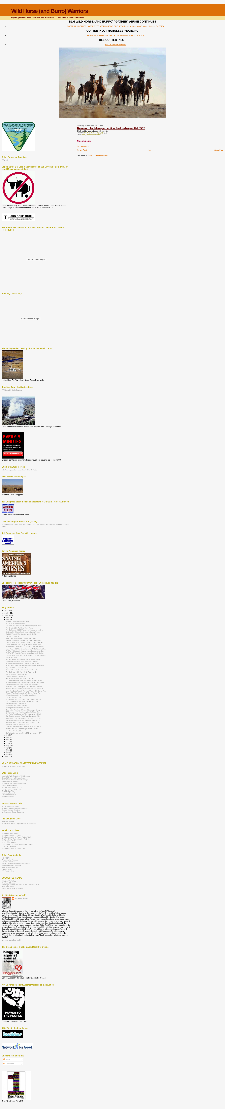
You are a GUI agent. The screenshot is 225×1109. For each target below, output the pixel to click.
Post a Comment (83, 146)
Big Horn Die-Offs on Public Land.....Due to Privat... (23, 632)
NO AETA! (5, 858)
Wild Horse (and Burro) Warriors (49, 11)
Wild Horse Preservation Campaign (15, 780)
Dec (8, 617)
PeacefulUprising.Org (10, 867)
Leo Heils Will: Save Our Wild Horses (16, 776)
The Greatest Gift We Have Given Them (19, 628)
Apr (7, 748)
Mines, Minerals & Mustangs (12, 888)
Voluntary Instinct (8, 793)
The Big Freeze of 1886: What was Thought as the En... (24, 630)
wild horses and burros (93, 135)
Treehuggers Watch (9, 841)
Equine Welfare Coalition (11, 810)
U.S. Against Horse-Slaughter (13, 812)
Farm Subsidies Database (11, 865)
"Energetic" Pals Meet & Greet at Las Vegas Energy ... (24, 710)
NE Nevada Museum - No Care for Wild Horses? (22, 661)
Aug (8, 739)
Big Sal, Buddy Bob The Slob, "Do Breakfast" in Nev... (24, 699)
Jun (7, 743)
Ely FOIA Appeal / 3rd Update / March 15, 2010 (21, 634)
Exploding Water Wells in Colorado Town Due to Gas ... (24, 727)
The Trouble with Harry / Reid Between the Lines (22, 701)
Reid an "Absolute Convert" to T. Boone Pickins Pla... (23, 693)
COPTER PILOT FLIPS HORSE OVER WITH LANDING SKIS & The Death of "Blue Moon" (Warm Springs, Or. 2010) (115, 26)
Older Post (218, 150)
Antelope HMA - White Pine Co (16, 674)
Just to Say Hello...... (13, 657)
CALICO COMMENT (13, 636)
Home (150, 150)
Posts (6, 1060)
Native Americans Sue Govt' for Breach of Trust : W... (23, 720)
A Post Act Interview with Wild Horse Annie (20, 678)
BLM (83, 135)
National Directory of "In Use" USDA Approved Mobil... (24, 640)
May (8, 746)
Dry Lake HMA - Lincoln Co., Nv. (16, 668)
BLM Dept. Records (9, 846)
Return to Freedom (9, 795)
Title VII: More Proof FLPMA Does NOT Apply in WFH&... (25, 642)
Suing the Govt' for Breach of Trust (17, 724)
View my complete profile (12, 940)
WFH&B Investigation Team (12, 787)
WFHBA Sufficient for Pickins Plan (17, 621)
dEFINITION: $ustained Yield (15, 623)
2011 (6, 611)
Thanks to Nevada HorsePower (13, 766)
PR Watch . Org (8, 871)
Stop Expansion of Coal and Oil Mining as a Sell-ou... (23, 659)
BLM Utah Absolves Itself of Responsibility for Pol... (23, 663)
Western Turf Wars (9, 881)
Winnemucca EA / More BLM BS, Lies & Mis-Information (24, 647)
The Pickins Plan (8, 791)
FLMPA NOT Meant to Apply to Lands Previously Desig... (25, 653)
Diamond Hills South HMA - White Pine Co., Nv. (22, 670)
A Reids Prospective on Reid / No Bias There (21, 695)
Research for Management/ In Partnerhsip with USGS (111, 128)
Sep (8, 737)
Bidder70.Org (7, 869)
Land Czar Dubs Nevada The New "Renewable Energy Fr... (26, 691)
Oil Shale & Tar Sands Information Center (17, 844)
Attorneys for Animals (10, 860)
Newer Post (82, 150)
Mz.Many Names (21, 898)
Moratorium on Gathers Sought (16, 705)
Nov (8, 619)
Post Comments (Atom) (98, 155)
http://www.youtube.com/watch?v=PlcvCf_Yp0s (19, 470)
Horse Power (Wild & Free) (12, 789)
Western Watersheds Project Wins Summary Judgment (24, 689)
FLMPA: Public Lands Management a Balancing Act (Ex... (25, 651)
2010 (6, 613)
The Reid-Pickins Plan (13, 697)
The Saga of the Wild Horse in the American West (20, 885)
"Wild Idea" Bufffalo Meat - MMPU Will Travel (21, 638)
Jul (7, 741)
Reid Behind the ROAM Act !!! (16, 703)
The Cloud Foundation (10, 782)
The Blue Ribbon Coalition (11, 835)
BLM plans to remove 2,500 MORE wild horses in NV (23, 733)
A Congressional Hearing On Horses (18, 708)
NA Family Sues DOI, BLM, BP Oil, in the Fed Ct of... (23, 718)
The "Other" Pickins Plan (14, 731)
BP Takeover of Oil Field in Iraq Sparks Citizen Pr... (23, 712)
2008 (6, 756)
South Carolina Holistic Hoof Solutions (16, 864)
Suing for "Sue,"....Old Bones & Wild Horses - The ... (23, 722)
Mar (7, 750)
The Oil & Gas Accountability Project (15, 839)
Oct (7, 735)
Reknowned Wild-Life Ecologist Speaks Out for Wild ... (24, 645)
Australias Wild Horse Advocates (14, 783)
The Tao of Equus (8, 883)
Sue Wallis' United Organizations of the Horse (19, 823)
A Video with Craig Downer (12, 390)
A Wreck (5, 160)
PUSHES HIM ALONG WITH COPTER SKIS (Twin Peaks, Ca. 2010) (115, 35)
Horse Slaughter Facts (10, 806)
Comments (8, 1064)
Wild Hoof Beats (8, 886)
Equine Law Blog (8, 862)
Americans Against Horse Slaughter (15, 808)
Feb (7, 752)
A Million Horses (8, 822)
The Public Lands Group (11, 833)
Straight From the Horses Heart (13, 778)
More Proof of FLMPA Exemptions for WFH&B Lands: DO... (26, 649)
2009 (6, 615)
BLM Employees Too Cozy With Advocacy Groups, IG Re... (25, 682)
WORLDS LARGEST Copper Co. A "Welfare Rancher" (24, 687)
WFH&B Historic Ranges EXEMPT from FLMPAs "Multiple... (26, 655)
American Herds (8, 796)
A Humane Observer (9, 785)
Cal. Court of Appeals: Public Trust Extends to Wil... (23, 716)
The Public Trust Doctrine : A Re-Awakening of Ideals (23, 714)
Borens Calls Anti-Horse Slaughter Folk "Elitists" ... (23, 729)
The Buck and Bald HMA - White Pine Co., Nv (21, 672)
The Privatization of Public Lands (14, 848)
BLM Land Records (9, 843)
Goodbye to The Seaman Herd (16, 676)
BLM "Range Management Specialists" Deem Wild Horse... (25, 666)
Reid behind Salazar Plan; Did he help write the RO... (23, 684)
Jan (7, 754)
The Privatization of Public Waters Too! (16, 837)
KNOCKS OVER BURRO (115, 44)
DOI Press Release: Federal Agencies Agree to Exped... (24, 680)
